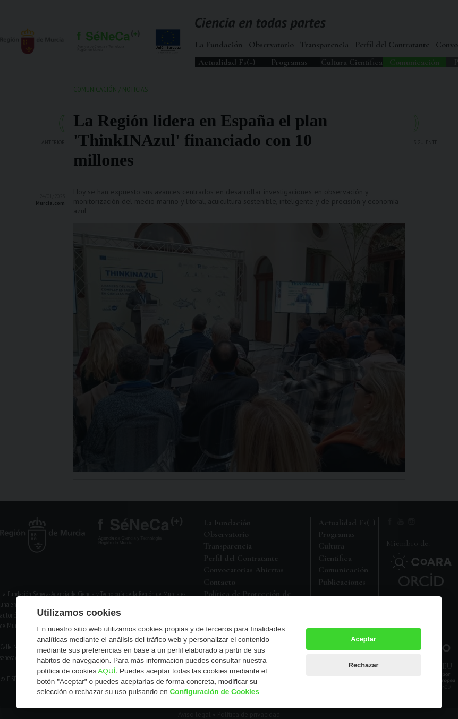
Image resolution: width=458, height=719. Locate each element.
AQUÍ (106, 671)
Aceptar (363, 639)
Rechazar (364, 665)
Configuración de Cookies (214, 692)
